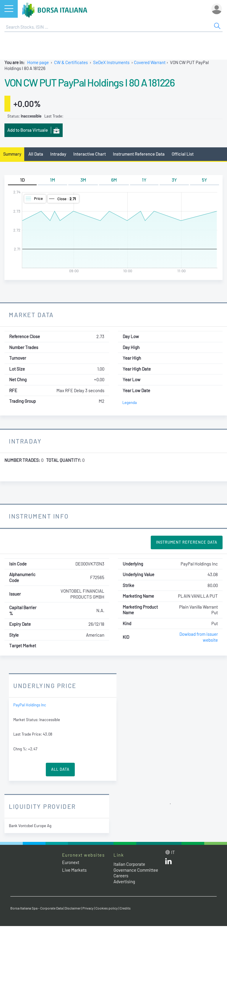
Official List (183, 154)
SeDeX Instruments (111, 62)
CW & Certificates (71, 62)
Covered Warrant (150, 62)
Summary (12, 154)
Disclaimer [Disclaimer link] (73, 908)
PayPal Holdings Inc (29, 705)
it (173, 852)
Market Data (31, 314)
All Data (35, 154)
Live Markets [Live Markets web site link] (74, 870)
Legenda (129, 402)
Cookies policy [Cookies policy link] (106, 908)
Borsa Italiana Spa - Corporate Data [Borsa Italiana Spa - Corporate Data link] (36, 908)
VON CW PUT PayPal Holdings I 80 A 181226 (89, 82)
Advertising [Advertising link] (124, 881)
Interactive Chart (89, 154)
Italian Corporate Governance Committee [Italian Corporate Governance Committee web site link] (136, 867)
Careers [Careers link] (121, 875)
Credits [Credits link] (125, 908)
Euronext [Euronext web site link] (70, 862)
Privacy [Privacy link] (88, 908)
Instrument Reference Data (139, 154)
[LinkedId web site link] (168, 862)
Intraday (58, 154)
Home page (38, 62)
